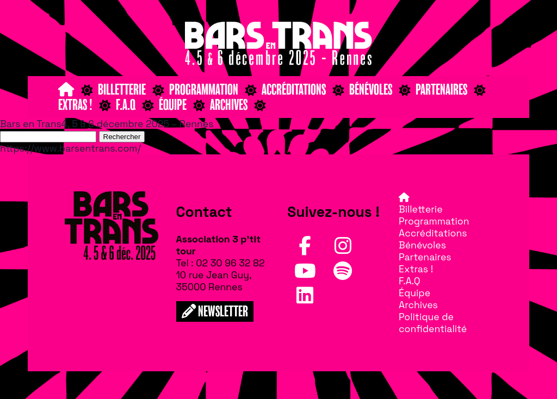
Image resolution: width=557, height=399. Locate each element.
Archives (228, 105)
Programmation (203, 89)
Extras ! (75, 105)
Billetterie (122, 89)
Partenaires (441, 89)
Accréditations (294, 89)
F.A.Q (125, 105)
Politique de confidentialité (433, 323)
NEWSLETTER (215, 311)
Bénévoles (370, 89)
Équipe (173, 105)
